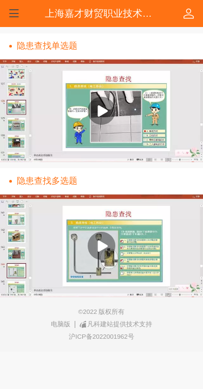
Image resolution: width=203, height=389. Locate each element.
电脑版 (60, 323)
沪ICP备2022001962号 (101, 336)
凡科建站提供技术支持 (116, 324)
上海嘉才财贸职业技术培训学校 (113, 13)
